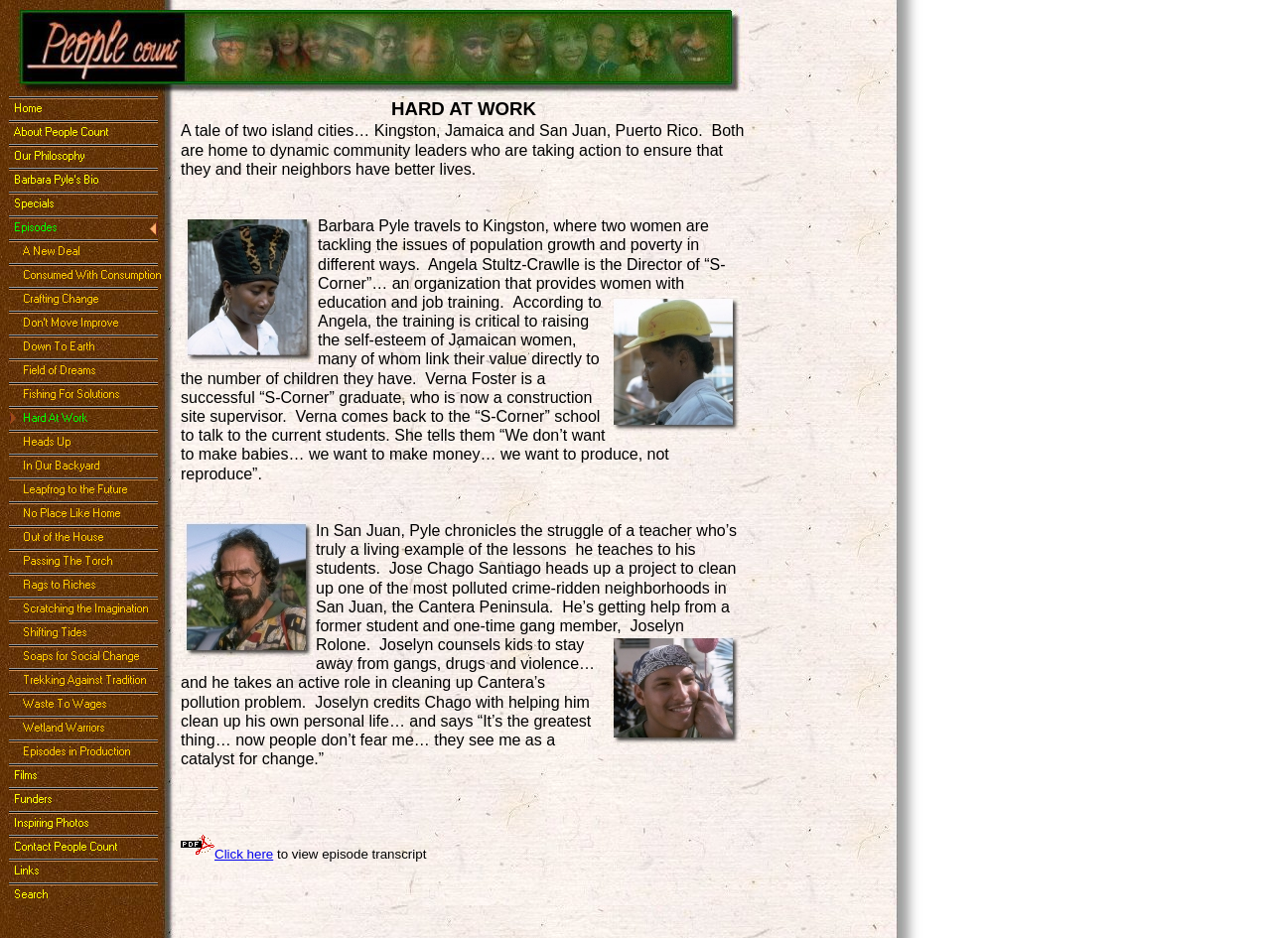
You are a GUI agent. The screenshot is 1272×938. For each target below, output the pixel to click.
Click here (243, 854)
